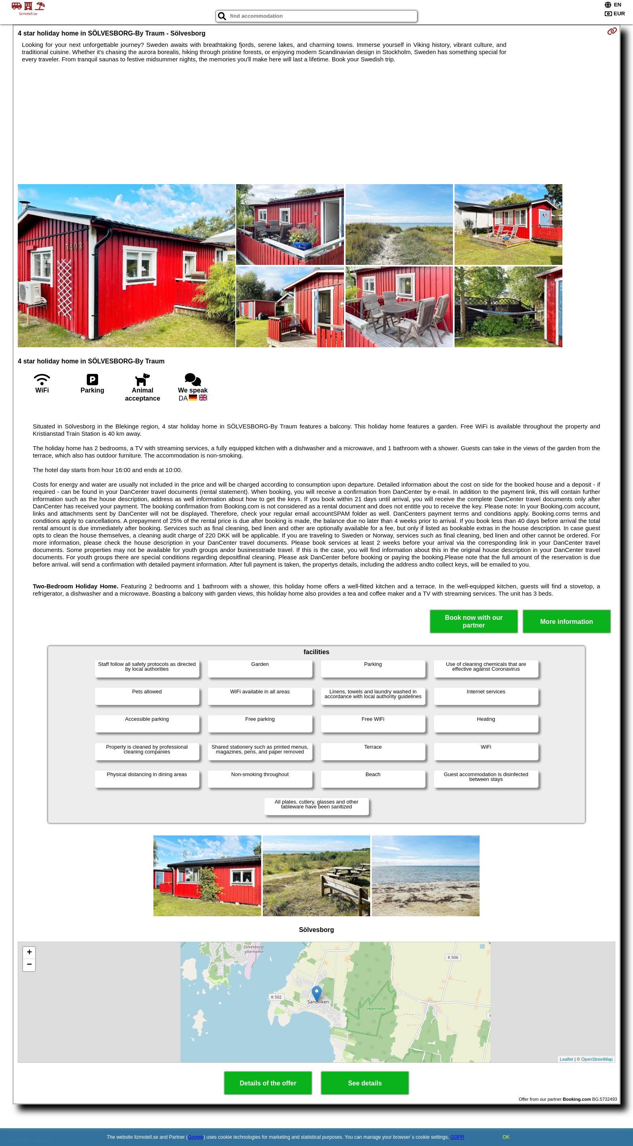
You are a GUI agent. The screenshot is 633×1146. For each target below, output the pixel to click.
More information (566, 621)
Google (195, 1137)
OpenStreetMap (597, 1059)
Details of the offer (268, 1083)
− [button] (29, 965)
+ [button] (29, 953)
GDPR (458, 1137)
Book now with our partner (474, 621)
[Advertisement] (316, 123)
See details (365, 1083)
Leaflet (566, 1059)
